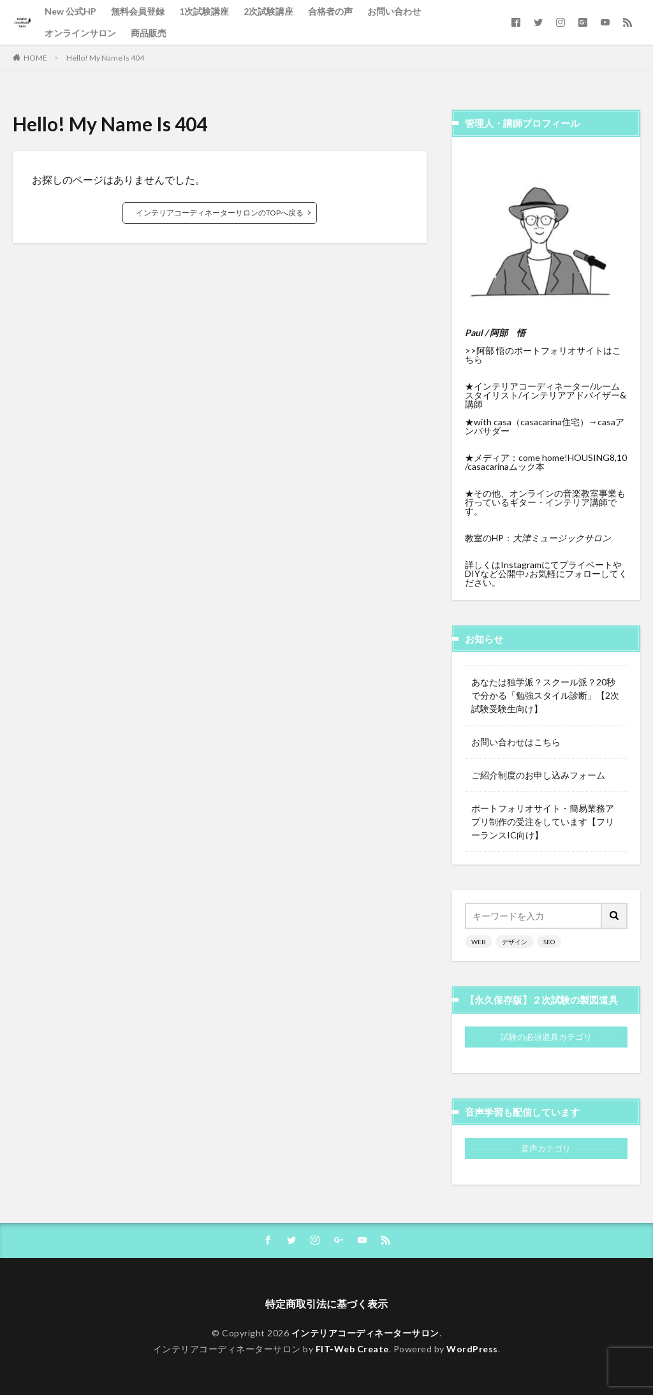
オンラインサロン (80, 32)
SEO (549, 942)
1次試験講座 (204, 11)
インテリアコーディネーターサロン (365, 1332)
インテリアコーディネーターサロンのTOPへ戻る (220, 212)
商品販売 (148, 32)
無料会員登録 (138, 11)
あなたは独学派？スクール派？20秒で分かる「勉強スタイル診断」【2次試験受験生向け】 (545, 695)
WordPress (472, 1348)
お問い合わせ (394, 11)
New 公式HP (70, 11)
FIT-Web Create (352, 1348)
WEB (478, 942)
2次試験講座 (268, 11)
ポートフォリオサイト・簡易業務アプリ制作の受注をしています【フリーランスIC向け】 (542, 821)
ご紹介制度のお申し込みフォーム (538, 775)
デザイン (514, 942)
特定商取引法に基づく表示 (326, 1303)
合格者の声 (330, 11)
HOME (35, 57)
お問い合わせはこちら (516, 741)
